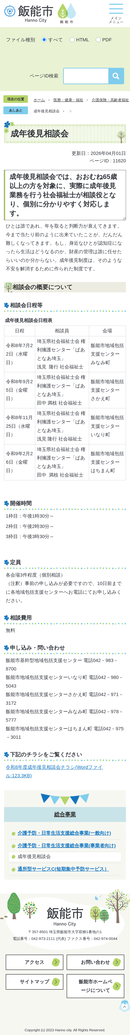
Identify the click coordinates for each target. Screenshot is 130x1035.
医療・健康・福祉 (68, 100)
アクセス (34, 962)
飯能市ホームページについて (95, 986)
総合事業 (65, 814)
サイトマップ (34, 981)
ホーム (39, 100)
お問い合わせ (95, 962)
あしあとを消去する (70, 111)
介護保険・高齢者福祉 (110, 100)
